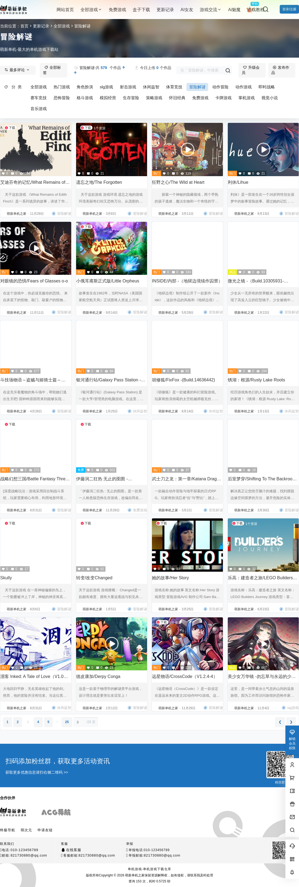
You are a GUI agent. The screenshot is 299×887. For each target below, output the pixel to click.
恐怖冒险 (62, 97)
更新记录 (41, 26)
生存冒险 (131, 97)
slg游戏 (106, 87)
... (57, 721)
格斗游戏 (85, 97)
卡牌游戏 (223, 97)
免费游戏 (200, 97)
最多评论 (17, 70)
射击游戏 (128, 87)
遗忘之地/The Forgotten (99, 182)
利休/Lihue (238, 182)
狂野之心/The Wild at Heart (178, 182)
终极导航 (7, 830)
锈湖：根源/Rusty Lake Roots (256, 380)
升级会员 (251, 70)
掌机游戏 (246, 97)
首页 (24, 26)
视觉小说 (269, 97)
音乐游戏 (38, 108)
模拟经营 (108, 97)
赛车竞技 (38, 97)
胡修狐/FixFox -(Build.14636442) (183, 380)
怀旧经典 (177, 97)
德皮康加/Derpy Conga (98, 676)
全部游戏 (91, 9)
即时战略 (266, 87)
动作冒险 (220, 87)
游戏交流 (211, 9)
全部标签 (52, 70)
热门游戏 (62, 87)
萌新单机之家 (134, 875)
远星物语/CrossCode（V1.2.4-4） (184, 676)
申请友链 (45, 830)
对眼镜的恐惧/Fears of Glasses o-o (34, 281)
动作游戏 (243, 87)
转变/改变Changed (94, 577)
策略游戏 (154, 97)
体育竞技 (174, 87)
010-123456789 (24, 850)
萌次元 (26, 830)
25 (66, 722)
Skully (6, 577)
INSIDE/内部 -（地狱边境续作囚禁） (187, 281)
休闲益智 (151, 87)
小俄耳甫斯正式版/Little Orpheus (107, 281)
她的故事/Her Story (170, 577)
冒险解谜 (197, 87)
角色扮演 (85, 87)
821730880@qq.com (29, 855)
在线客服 (73, 850)
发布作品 (280, 70)
